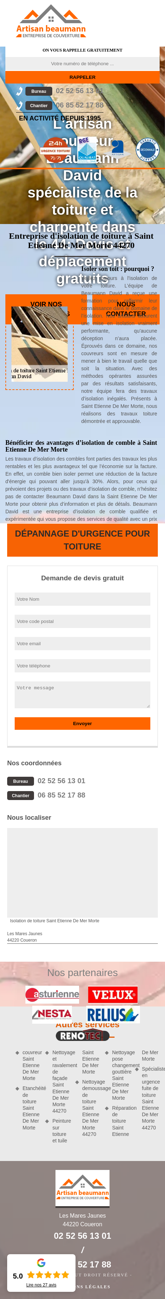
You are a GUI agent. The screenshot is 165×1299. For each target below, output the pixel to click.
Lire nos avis (41, 1285)
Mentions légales (82, 1286)
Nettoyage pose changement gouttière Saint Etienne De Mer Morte (121, 1075)
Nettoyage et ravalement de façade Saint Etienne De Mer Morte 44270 (61, 1082)
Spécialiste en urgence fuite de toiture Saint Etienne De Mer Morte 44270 (151, 1098)
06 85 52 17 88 (64, 105)
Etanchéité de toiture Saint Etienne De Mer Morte (31, 1107)
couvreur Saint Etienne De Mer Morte (31, 1065)
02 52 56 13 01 (64, 91)
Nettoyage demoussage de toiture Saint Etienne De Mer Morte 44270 (91, 1108)
